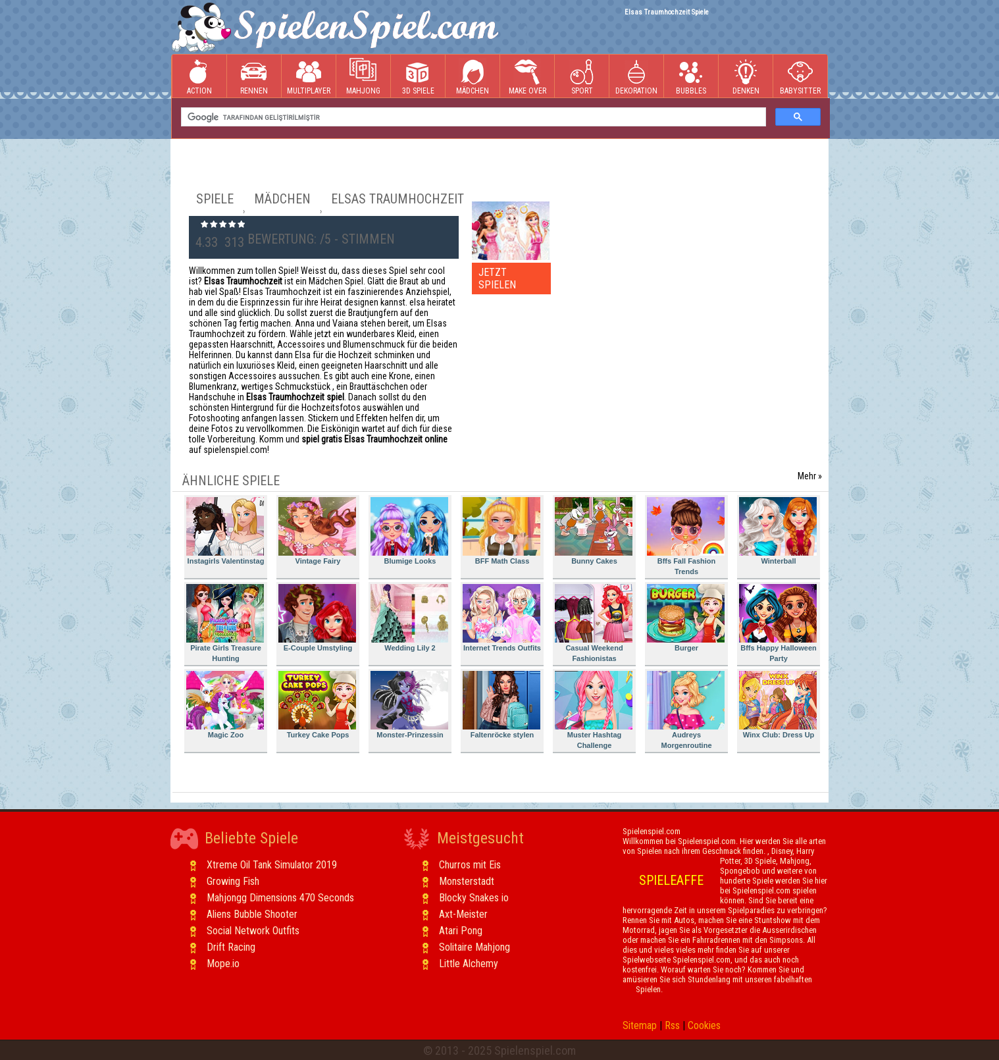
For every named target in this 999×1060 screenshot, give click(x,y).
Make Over (527, 76)
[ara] (472, 117)
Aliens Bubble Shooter (252, 914)
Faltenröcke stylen (501, 705)
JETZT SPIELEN (497, 278)
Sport (582, 76)
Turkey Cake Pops (317, 705)
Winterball (778, 531)
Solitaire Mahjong (474, 947)
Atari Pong (460, 930)
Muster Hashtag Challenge (593, 710)
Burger (686, 618)
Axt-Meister (463, 914)
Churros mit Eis (470, 865)
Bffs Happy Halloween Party (778, 623)
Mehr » (810, 476)
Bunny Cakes (593, 531)
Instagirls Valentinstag (225, 531)
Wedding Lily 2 (409, 618)
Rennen (254, 76)
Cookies (704, 1025)
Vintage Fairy (317, 531)
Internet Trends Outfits (502, 618)
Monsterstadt (466, 881)
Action (199, 76)
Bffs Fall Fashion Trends (686, 536)
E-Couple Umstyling (317, 618)
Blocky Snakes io (474, 897)
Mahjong (363, 76)
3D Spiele (418, 76)
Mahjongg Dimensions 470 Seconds (280, 897)
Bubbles (691, 76)
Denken (745, 76)
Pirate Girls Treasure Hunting (225, 623)
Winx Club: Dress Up (778, 705)
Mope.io (223, 963)
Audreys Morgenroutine (686, 710)
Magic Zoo (225, 705)
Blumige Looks (409, 531)
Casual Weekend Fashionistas (593, 623)
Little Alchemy (468, 963)
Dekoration (636, 76)
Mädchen (472, 76)
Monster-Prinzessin (409, 705)
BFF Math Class (501, 531)
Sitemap (640, 1025)
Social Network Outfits (253, 930)
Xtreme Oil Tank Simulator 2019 (272, 865)
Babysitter (800, 76)
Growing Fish (233, 881)
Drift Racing (231, 947)
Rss (672, 1025)
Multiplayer (308, 76)
